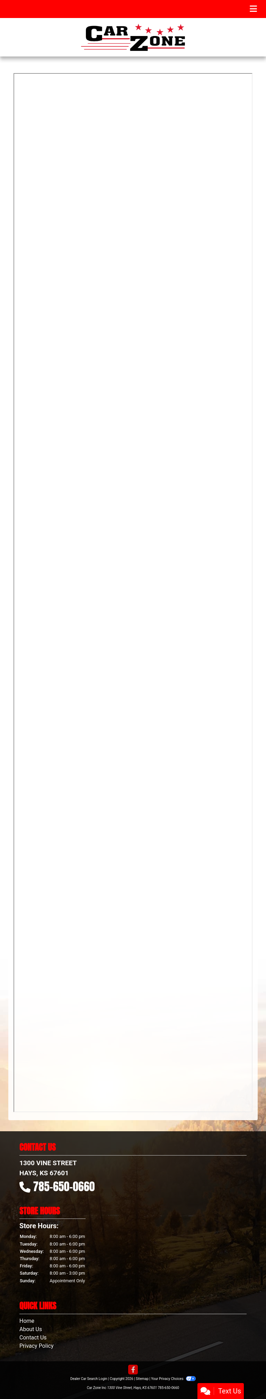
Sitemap (142, 1379)
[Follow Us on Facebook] (133, 1370)
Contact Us (33, 1337)
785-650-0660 (64, 1186)
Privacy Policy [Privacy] (36, 1346)
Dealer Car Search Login (88, 1379)
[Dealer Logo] (133, 37)
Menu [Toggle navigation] (240, 9)
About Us (30, 1329)
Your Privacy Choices (173, 1379)
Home (26, 1321)
